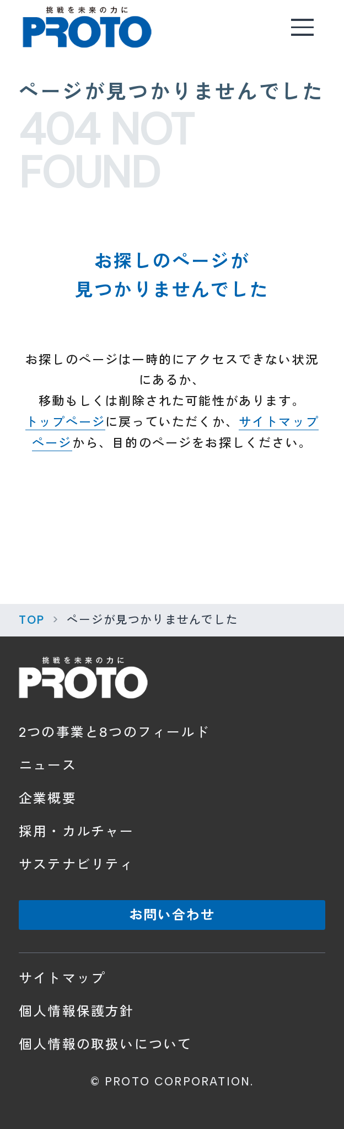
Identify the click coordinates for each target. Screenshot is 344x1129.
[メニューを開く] (302, 27)
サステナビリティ (76, 865)
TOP (32, 620)
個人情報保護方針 (76, 1011)
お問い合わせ (171, 915)
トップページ (65, 422)
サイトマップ (62, 978)
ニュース (48, 765)
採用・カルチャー (76, 831)
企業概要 (48, 798)
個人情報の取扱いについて (105, 1044)
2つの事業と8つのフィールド (114, 732)
